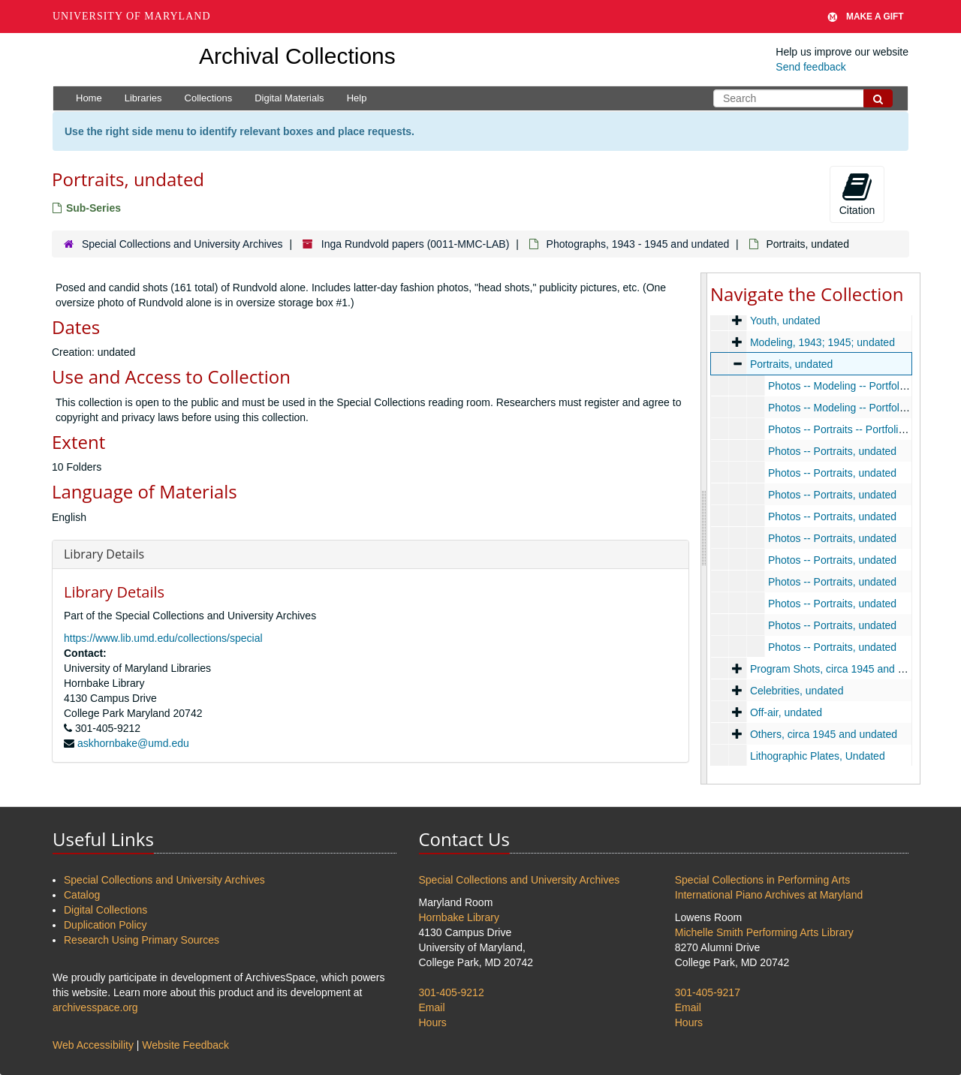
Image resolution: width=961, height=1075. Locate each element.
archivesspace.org (95, 1007)
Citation (857, 193)
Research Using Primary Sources (141, 940)
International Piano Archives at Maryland (769, 895)
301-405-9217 (707, 992)
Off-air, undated (786, 712)
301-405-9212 (451, 992)
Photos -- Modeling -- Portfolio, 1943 (852, 386)
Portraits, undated (791, 364)
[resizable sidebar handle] (704, 528)
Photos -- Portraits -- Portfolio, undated (858, 429)
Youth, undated (785, 321)
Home (89, 98)
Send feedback (810, 67)
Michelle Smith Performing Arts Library (764, 932)
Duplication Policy (105, 925)
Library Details (104, 554)
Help (357, 98)
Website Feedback (185, 1045)
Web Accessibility (93, 1045)
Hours (433, 1022)
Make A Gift (865, 16)
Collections (209, 98)
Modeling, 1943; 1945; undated (822, 342)
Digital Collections (105, 910)
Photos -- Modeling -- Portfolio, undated (859, 408)
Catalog (82, 895)
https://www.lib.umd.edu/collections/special (163, 638)
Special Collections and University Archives (182, 244)
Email (432, 1007)
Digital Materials (289, 98)
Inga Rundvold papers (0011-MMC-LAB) (415, 244)
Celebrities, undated (797, 691)
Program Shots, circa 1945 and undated (843, 669)
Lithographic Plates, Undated (817, 756)
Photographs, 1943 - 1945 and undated (638, 244)
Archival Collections (297, 56)
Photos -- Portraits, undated (832, 451)
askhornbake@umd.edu (133, 743)
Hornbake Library (459, 917)
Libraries (143, 98)
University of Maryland (132, 16)
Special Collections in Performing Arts (762, 880)
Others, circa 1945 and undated (823, 734)
